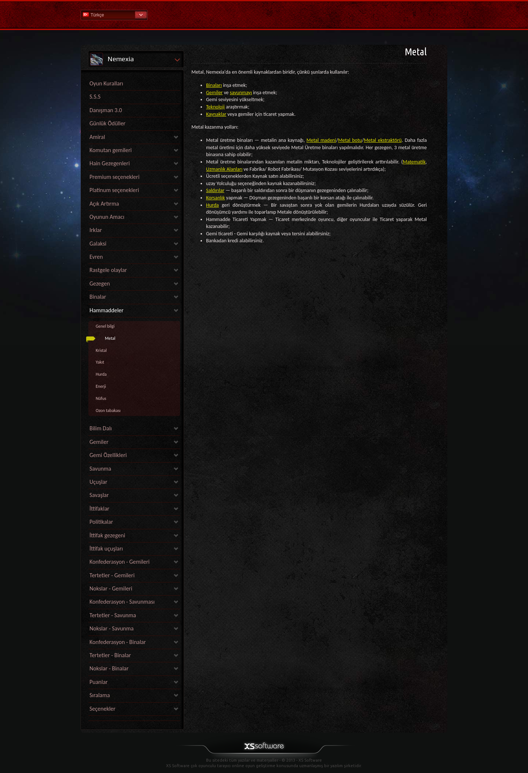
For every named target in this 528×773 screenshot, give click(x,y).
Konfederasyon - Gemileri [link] (119, 561)
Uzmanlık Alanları (224, 169)
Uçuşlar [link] (98, 481)
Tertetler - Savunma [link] (112, 615)
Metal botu (350, 140)
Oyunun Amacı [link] (106, 216)
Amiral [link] (97, 136)
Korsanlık (215, 198)
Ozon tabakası (108, 410)
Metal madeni (321, 140)
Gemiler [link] (99, 441)
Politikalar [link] (101, 521)
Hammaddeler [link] (106, 310)
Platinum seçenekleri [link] (114, 190)
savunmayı (241, 92)
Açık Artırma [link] (104, 203)
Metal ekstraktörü (383, 140)
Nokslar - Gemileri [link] (110, 588)
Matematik (414, 162)
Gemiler (214, 92)
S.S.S (94, 96)
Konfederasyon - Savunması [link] (122, 601)
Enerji (101, 386)
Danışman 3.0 (105, 110)
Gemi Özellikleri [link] (108, 455)
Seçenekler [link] (102, 708)
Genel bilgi (105, 326)
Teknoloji (215, 107)
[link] (134, 719)
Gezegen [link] (99, 283)
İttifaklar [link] (99, 508)
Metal (110, 338)
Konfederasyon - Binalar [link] (117, 641)
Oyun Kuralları (106, 83)
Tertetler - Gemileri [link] (112, 575)
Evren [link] (96, 256)
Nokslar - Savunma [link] (111, 628)
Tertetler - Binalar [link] (110, 655)
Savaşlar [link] (99, 495)
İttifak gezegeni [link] (107, 535)
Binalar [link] (97, 296)
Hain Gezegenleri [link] (109, 163)
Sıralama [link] (99, 695)
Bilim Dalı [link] (100, 428)
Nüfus (101, 398)
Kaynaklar (216, 114)
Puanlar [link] (98, 681)
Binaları (214, 85)
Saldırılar (215, 190)
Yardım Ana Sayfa (264, 14)
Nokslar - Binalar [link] (109, 668)
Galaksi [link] (97, 243)
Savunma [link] (100, 468)
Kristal (101, 350)
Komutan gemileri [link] (110, 150)
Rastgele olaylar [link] (108, 269)
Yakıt (100, 362)
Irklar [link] (95, 230)
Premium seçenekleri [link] (114, 176)
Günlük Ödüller (107, 123)
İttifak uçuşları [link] (106, 548)
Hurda (101, 374)
